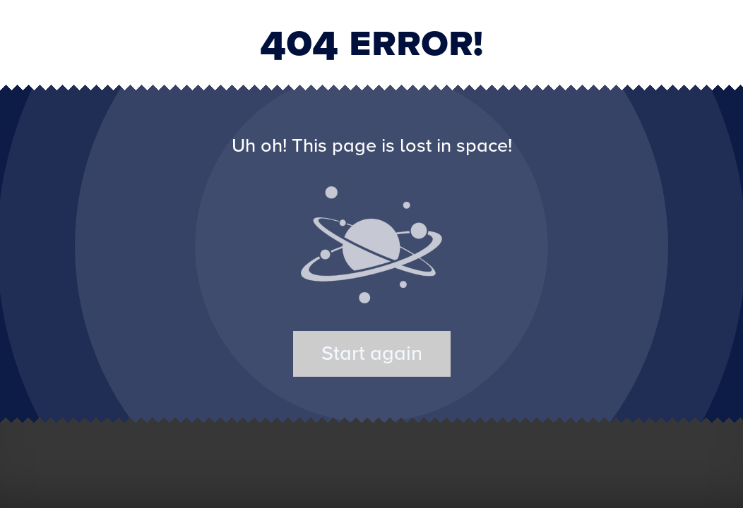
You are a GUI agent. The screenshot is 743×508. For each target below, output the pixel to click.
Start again (371, 353)
